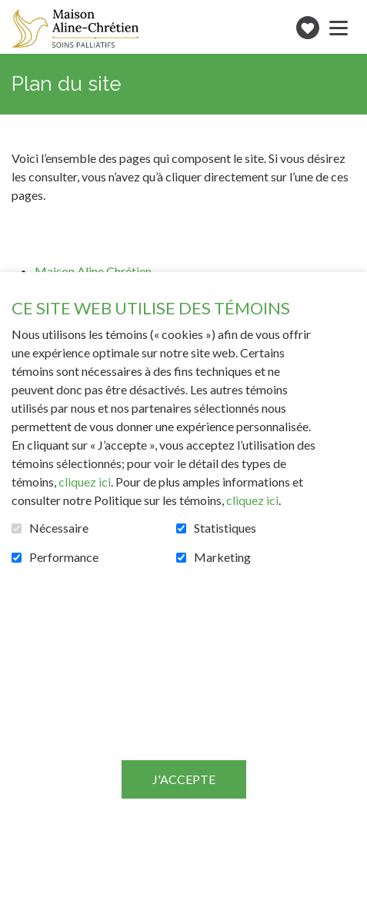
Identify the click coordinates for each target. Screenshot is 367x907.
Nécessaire (58, 528)
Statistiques (225, 528)
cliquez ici (84, 481)
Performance (63, 557)
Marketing (222, 557)
